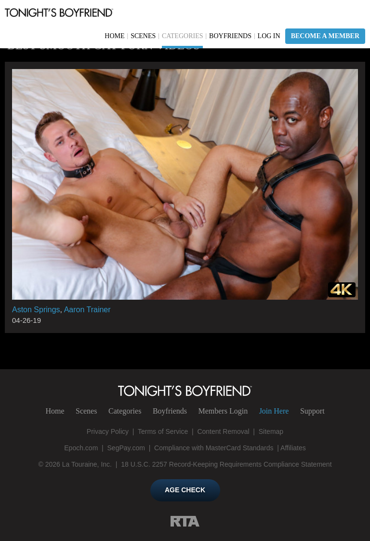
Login (223, 411)
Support (312, 411)
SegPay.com (126, 448)
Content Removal (223, 431)
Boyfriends (230, 36)
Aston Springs (36, 309)
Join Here (274, 411)
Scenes (143, 36)
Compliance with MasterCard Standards (213, 448)
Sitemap (271, 431)
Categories (182, 36)
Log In (269, 36)
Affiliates (293, 448)
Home (114, 36)
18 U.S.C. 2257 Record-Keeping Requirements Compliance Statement (226, 464)
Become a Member (325, 36)
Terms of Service (163, 431)
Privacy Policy (108, 431)
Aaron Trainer (87, 309)
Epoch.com (81, 448)
